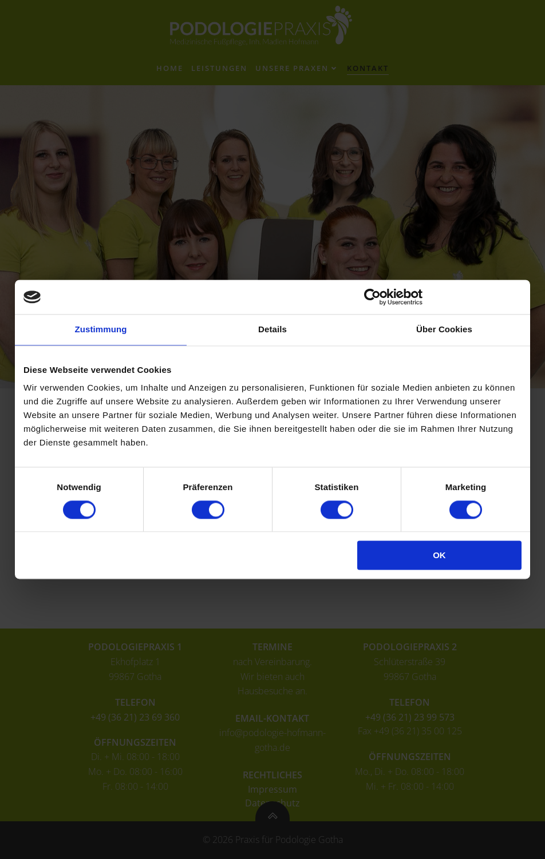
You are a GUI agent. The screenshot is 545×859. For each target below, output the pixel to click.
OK (439, 555)
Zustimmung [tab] (101, 329)
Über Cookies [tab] (444, 329)
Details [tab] (272, 329)
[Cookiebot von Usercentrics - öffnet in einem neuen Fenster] (372, 296)
